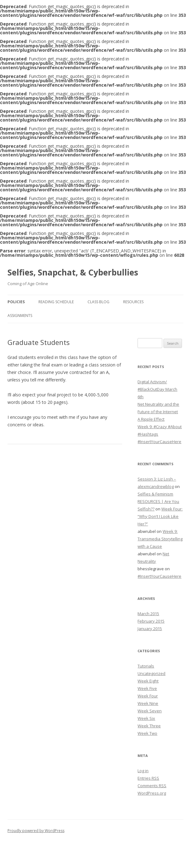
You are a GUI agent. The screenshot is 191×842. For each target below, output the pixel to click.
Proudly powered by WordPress (36, 830)
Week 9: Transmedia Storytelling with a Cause (160, 539)
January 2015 (150, 628)
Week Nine (148, 703)
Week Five (147, 688)
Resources (133, 301)
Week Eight (148, 681)
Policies (16, 301)
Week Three (149, 726)
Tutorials (146, 666)
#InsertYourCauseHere (159, 441)
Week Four (148, 696)
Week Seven (150, 711)
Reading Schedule (56, 301)
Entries (148, 778)
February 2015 (151, 621)
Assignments (20, 315)
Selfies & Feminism (155, 494)
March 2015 (148, 613)
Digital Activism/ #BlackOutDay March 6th (157, 389)
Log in (143, 770)
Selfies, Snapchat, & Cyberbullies (73, 272)
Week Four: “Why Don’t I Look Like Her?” (160, 516)
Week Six (146, 718)
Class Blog (98, 301)
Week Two (147, 733)
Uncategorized (151, 673)
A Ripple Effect (151, 419)
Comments (152, 785)
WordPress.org (152, 793)
